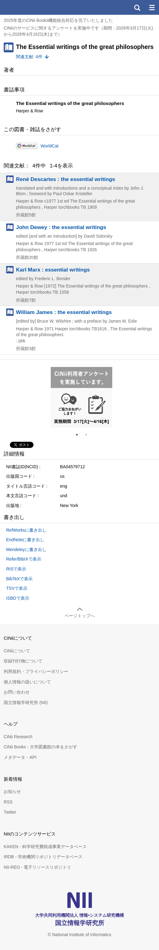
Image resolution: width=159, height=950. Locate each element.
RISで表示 (16, 568)
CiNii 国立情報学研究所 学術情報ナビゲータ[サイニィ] (27, 7)
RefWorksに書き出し (26, 530)
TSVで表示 (16, 588)
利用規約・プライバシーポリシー (36, 671)
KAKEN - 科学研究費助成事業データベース (45, 846)
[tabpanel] (81, 397)
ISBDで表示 (17, 598)
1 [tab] (79, 435)
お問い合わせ (17, 692)
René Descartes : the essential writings (65, 179)
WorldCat (49, 145)
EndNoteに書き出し (25, 539)
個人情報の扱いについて (27, 681)
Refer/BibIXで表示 (23, 559)
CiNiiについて (17, 650)
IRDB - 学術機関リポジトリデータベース (43, 856)
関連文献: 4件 (29, 56)
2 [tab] (88, 435)
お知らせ (12, 791)
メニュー (151, 7)
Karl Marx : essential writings (53, 270)
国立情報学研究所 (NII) (26, 702)
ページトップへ (80, 615)
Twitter (10, 812)
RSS (8, 801)
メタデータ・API (20, 757)
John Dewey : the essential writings (61, 227)
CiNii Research (18, 736)
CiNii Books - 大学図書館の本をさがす (40, 746)
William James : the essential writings (64, 312)
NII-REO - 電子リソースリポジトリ (37, 867)
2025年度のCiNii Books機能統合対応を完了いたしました (58, 20)
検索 (137, 7)
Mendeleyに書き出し (26, 549)
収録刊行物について (23, 660)
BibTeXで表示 (19, 578)
